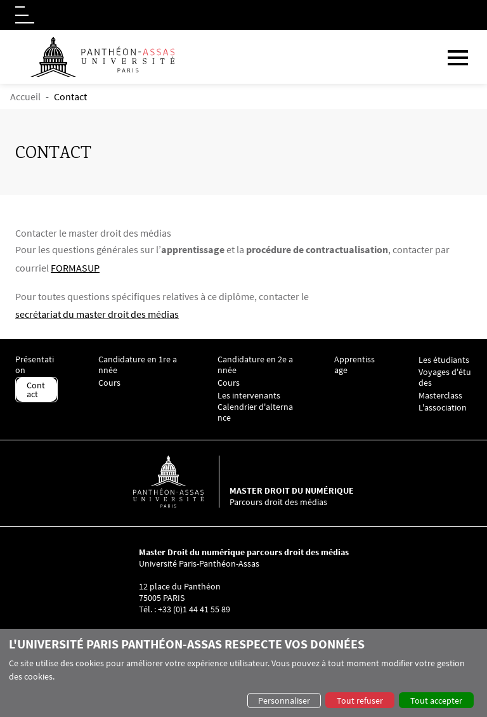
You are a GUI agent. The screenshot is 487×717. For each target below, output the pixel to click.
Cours (109, 383)
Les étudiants (444, 360)
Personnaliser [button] (284, 700)
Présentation (34, 365)
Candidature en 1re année (137, 365)
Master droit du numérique (292, 490)
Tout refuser (360, 700)
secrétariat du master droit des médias (97, 314)
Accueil (25, 96)
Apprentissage (354, 365)
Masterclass (440, 395)
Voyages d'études (445, 377)
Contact (36, 389)
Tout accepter (436, 700)
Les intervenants (249, 395)
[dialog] (243, 673)
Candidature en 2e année (255, 365)
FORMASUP (75, 267)
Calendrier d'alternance (255, 412)
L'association (443, 407)
